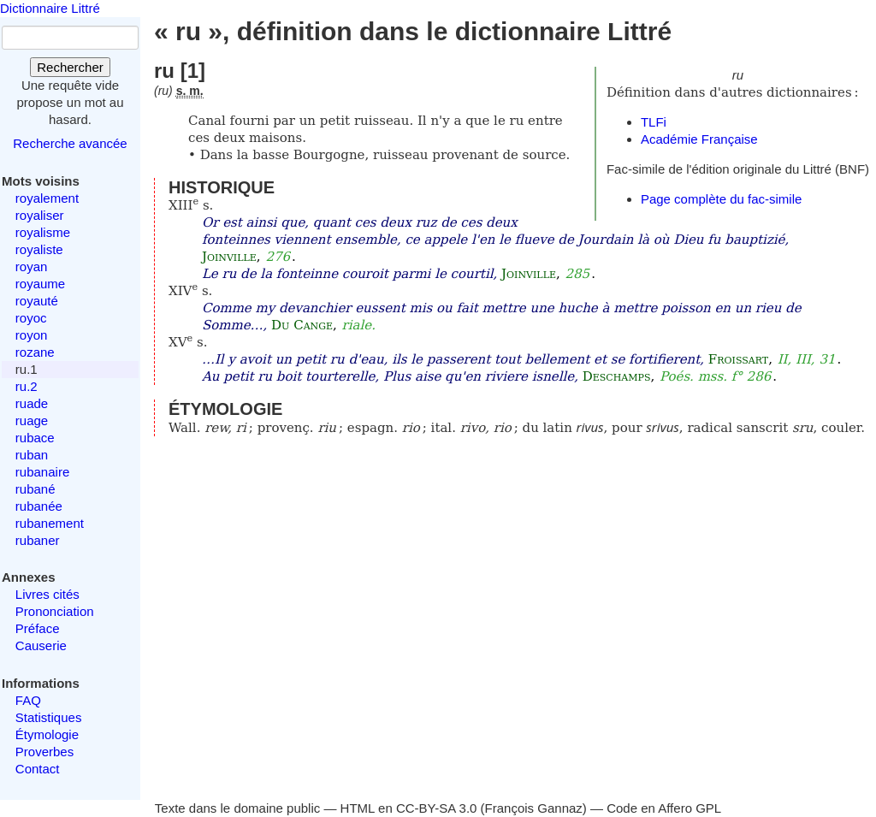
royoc (31, 318)
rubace (35, 437)
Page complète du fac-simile (721, 199)
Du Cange (302, 325)
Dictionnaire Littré (50, 8)
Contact (37, 768)
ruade (31, 403)
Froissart (738, 359)
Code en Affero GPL (664, 808)
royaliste (39, 249)
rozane (35, 352)
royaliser (39, 215)
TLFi (653, 122)
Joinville (229, 256)
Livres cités (47, 594)
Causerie (41, 645)
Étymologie (47, 734)
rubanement (49, 523)
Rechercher (70, 67)
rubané (35, 489)
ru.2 (26, 386)
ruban (31, 454)
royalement (47, 198)
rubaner (37, 540)
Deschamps (617, 376)
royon (31, 335)
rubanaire (42, 472)
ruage (31, 420)
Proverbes (44, 751)
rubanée (38, 506)
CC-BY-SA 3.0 (436, 808)
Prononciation (54, 611)
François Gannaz (534, 808)
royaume (40, 283)
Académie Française (699, 139)
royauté (36, 300)
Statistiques (48, 717)
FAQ (28, 700)
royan (31, 266)
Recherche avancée (70, 143)
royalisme (42, 232)
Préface (37, 628)
